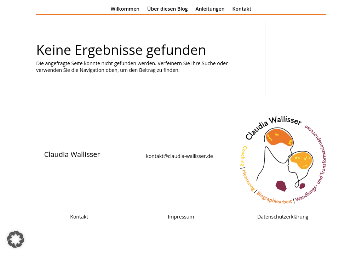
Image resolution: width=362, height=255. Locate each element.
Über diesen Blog (167, 9)
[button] (15, 239)
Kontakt (242, 9)
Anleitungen (210, 9)
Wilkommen (125, 9)
